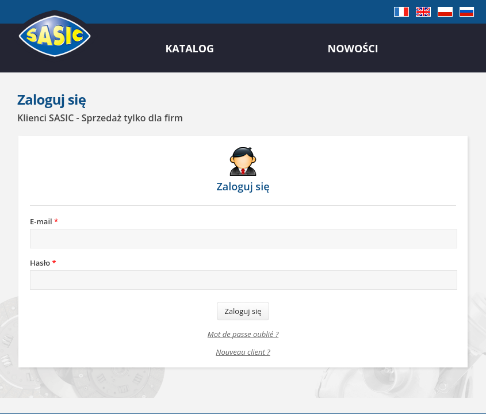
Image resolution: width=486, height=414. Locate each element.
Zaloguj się (242, 311)
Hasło (43, 263)
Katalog (189, 48)
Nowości (353, 48)
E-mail (44, 221)
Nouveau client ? (243, 352)
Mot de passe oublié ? (243, 334)
